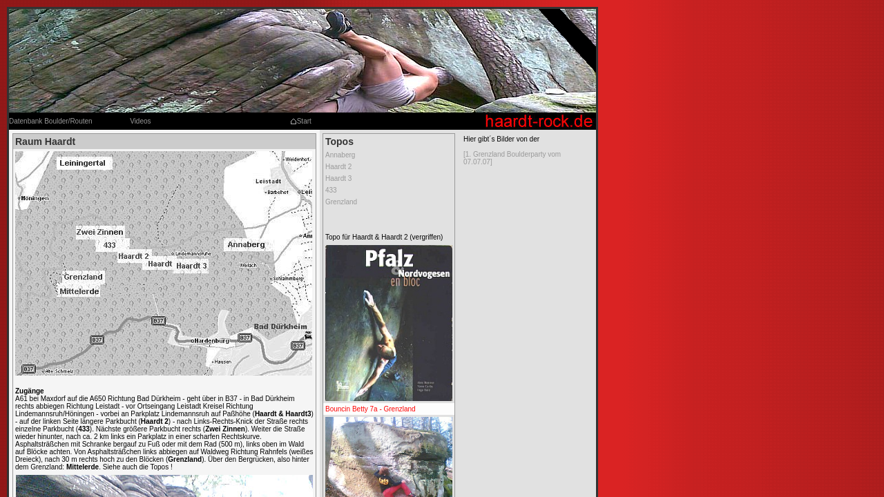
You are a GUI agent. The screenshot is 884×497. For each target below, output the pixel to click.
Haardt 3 (338, 178)
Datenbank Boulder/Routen (51, 121)
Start (300, 121)
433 (331, 190)
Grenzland (341, 202)
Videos (140, 121)
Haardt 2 (338, 166)
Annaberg (340, 155)
